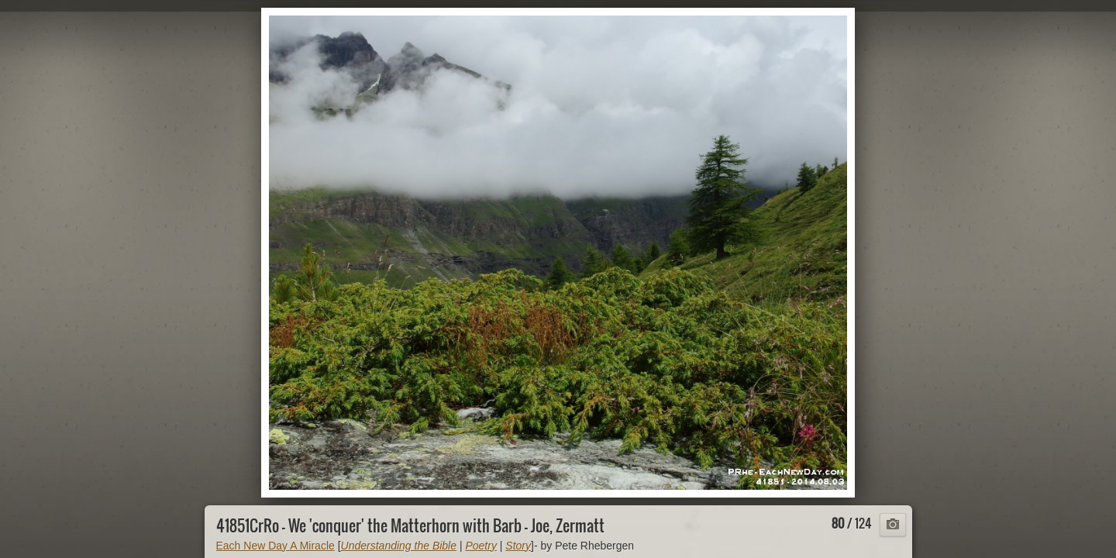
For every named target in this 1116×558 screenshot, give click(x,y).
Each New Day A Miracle (275, 545)
